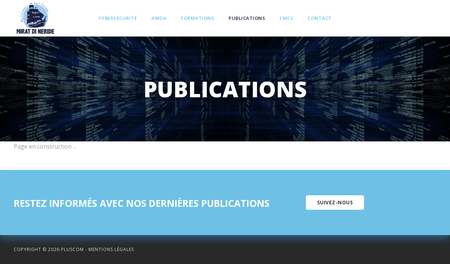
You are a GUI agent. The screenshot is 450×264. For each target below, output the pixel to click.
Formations (197, 18)
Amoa (158, 18)
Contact (320, 18)
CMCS (286, 18)
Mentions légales (111, 249)
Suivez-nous (335, 202)
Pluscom (72, 249)
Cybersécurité (118, 18)
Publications (247, 18)
